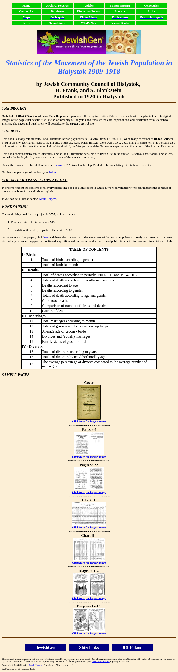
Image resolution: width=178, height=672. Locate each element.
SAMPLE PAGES (15, 375)
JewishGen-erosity (101, 661)
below (58, 165)
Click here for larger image (89, 421)
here (45, 237)
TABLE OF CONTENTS (89, 249)
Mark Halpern (47, 199)
